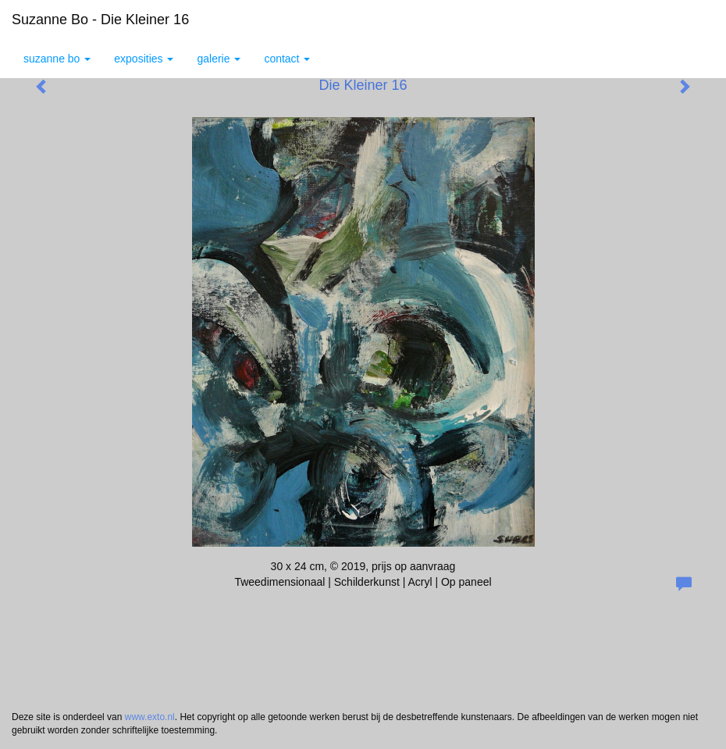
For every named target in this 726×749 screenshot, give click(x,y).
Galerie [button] (218, 58)
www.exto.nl (150, 717)
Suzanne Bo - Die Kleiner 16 (100, 19)
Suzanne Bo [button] (57, 58)
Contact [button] (287, 58)
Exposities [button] (143, 58)
